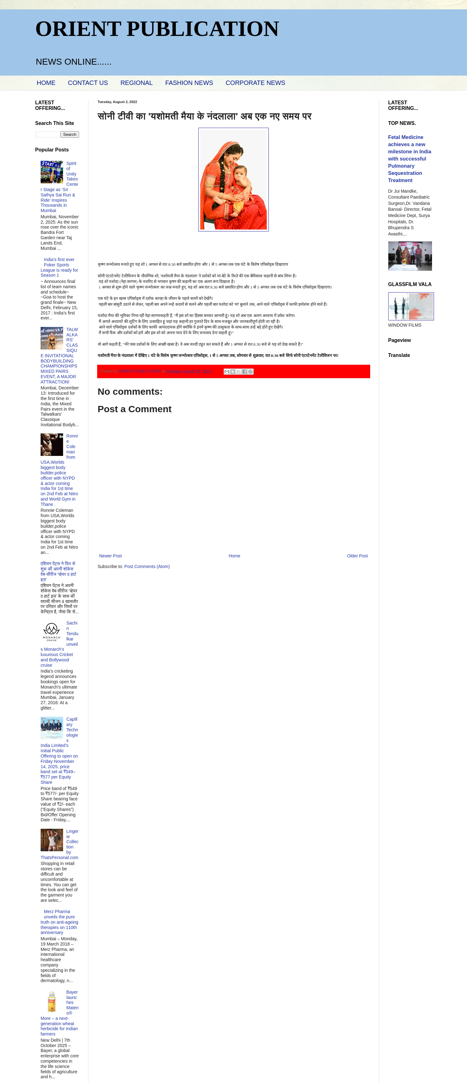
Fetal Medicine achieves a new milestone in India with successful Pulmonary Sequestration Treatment (409, 158)
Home (234, 555)
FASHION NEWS (189, 82)
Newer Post (110, 555)
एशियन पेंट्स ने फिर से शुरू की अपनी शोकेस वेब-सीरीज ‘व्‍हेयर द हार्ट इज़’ (58, 571)
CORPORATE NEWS (255, 82)
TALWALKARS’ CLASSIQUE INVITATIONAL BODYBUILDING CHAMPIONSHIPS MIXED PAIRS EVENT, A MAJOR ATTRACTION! (59, 355)
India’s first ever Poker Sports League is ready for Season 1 (59, 267)
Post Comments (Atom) (147, 566)
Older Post (357, 555)
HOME (46, 82)
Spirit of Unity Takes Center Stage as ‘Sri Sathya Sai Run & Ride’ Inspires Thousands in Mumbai (59, 187)
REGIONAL (137, 82)
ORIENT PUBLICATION (157, 29)
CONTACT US (88, 82)
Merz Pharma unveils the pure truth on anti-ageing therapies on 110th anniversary (59, 922)
